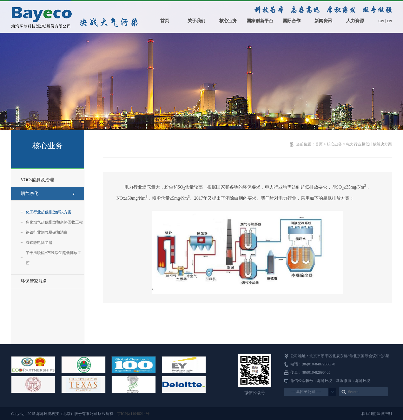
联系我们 (369, 413)
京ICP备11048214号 (133, 413)
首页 (164, 20)
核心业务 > (336, 144)
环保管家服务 (34, 281)
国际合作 (292, 20)
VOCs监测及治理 (37, 179)
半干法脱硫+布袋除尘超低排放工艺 (53, 257)
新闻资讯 (323, 20)
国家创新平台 (260, 20)
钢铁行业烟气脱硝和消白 (47, 232)
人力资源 (355, 20)
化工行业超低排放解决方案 (48, 212)
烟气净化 (48, 193)
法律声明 (384, 413)
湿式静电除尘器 (39, 242)
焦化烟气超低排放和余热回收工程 (54, 222)
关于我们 (196, 20)
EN (389, 21)
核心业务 (228, 20)
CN (381, 21)
